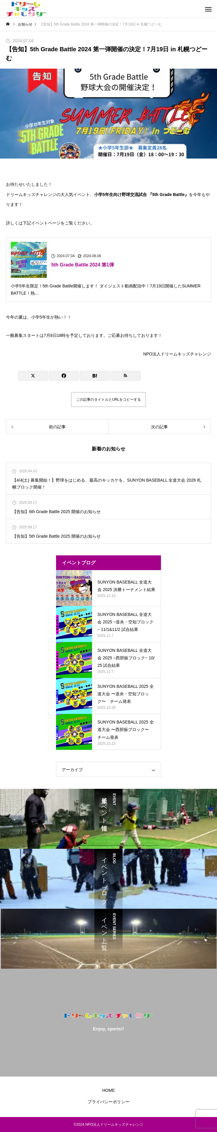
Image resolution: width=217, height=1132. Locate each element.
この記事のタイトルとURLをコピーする (108, 399)
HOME (108, 1090)
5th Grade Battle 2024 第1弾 (82, 264)
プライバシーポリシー (108, 1101)
